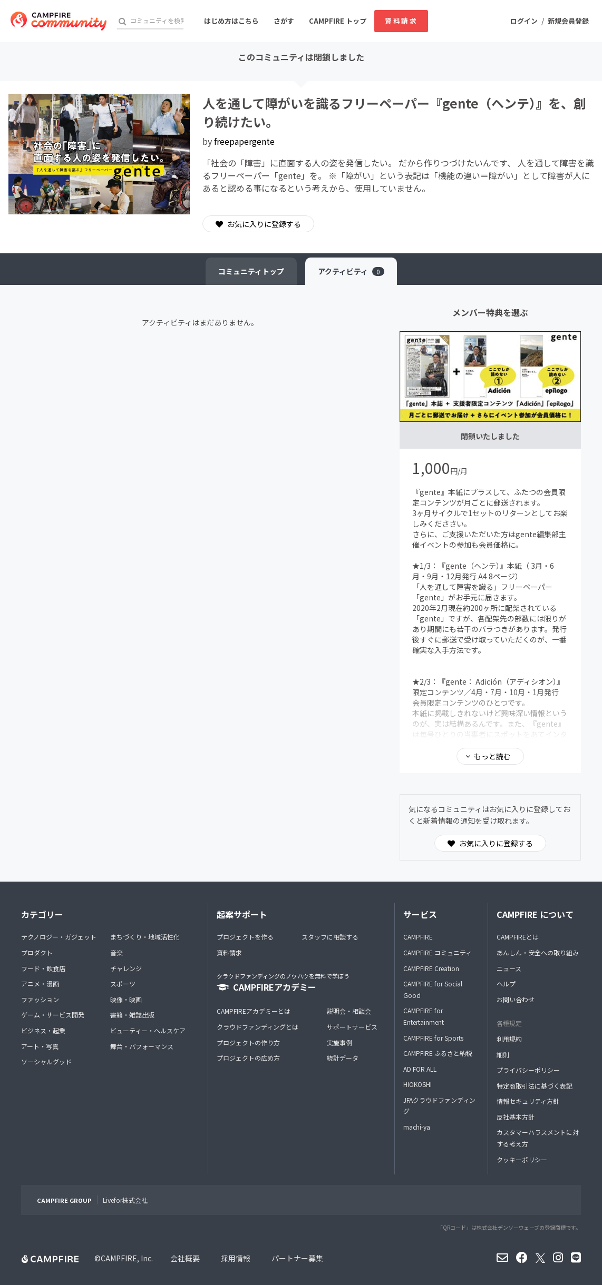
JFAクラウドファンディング (439, 1105)
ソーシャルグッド (46, 1061)
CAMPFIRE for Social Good (432, 989)
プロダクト (37, 952)
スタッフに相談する (330, 936)
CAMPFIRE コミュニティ (437, 952)
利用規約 (509, 1038)
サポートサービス (352, 1026)
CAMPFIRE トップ (337, 21)
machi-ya (416, 1126)
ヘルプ (506, 983)
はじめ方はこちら (231, 21)
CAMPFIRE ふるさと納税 (437, 1053)
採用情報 (235, 1258)
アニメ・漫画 (40, 983)
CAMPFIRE (418, 936)
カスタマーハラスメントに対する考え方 (538, 1138)
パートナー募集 (297, 1258)
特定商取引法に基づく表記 (534, 1085)
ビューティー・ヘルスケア (148, 1030)
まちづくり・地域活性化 (145, 936)
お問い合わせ (516, 999)
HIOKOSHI (417, 1084)
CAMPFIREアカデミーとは (253, 1010)
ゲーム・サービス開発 (52, 1014)
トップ (251, 271)
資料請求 (401, 21)
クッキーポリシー (522, 1159)
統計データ (342, 1057)
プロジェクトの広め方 (248, 1057)
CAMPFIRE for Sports (433, 1037)
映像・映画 (126, 999)
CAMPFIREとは (518, 936)
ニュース (509, 968)
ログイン (524, 21)
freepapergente (244, 141)
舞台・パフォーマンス (141, 1046)
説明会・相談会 (349, 1010)
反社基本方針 (516, 1116)
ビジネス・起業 (43, 1030)
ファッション (40, 999)
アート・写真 (40, 1046)
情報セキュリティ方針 (528, 1100)
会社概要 (185, 1258)
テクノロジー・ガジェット (58, 936)
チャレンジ (126, 968)
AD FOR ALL (419, 1068)
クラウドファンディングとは (257, 1026)
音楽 (116, 952)
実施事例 (339, 1042)
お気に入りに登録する (258, 224)
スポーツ (122, 983)
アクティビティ (351, 271)
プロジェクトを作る (245, 936)
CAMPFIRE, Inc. (127, 1258)
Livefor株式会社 (125, 1199)
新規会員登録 (568, 21)
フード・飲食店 (43, 968)
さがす (284, 21)
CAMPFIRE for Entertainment (423, 1016)
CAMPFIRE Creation (431, 968)
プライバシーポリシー (528, 1069)
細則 (503, 1054)
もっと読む (492, 756)
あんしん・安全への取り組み (538, 952)
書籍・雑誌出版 (132, 1014)
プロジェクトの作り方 (248, 1042)
